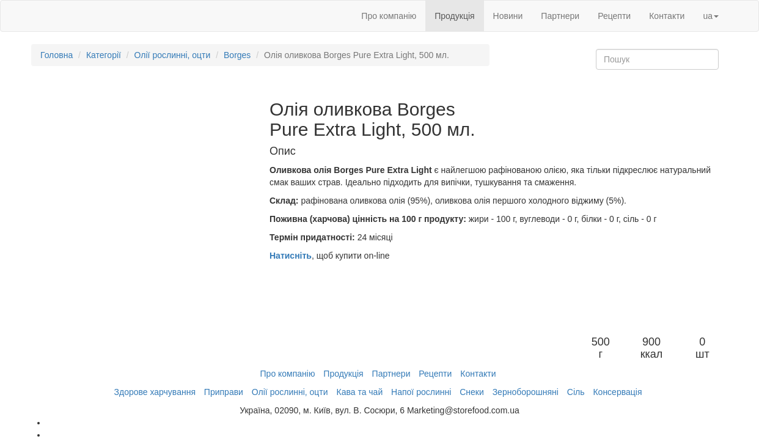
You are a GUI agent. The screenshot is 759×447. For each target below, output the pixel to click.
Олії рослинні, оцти (172, 55)
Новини (508, 16)
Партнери (560, 16)
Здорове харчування (155, 392)
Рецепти (614, 16)
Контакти (666, 16)
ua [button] (711, 16)
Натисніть (291, 255)
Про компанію (388, 16)
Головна (56, 55)
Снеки (472, 392)
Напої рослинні (421, 392)
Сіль (576, 392)
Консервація (617, 392)
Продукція (454, 16)
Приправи (223, 392)
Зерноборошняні (526, 392)
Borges (237, 55)
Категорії (103, 55)
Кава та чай (359, 392)
